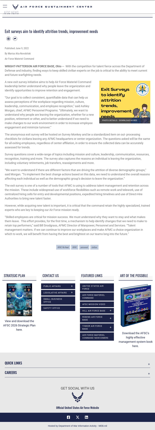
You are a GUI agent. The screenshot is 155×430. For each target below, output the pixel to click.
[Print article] (8, 38)
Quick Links (13, 362)
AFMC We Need (63, 247)
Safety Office (51, 308)
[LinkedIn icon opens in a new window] (86, 417)
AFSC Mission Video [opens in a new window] (93, 304)
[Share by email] (15, 38)
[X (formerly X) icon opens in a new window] (77, 417)
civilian (94, 247)
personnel (84, 247)
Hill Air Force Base (93, 311)
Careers (11, 372)
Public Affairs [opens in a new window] (52, 286)
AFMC (75, 247)
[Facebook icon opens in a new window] (68, 417)
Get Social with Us (77, 388)
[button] (5, 6)
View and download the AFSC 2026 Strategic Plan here (19, 325)
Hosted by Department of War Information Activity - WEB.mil (77, 426)
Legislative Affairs (55, 292)
